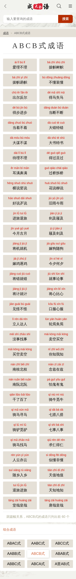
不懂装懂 (56, 79)
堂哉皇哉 (20, 502)
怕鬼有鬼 (56, 381)
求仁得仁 (56, 442)
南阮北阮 (20, 381)
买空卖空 (20, 351)
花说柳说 (56, 185)
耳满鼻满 (20, 170)
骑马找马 (20, 442)
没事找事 (20, 336)
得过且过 (56, 155)
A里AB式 (62, 564)
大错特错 (56, 125)
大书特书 (56, 140)
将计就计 (20, 291)
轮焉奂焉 (56, 321)
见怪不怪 (20, 306)
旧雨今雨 (56, 200)
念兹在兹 (56, 366)
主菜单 (70, 6)
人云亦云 (20, 457)
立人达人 (20, 321)
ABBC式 (14, 564)
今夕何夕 (56, 261)
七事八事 (56, 427)
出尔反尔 (20, 94)
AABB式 (13, 554)
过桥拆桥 (56, 170)
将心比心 (56, 291)
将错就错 (20, 276)
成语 (6, 33)
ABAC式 (14, 543)
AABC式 (38, 543)
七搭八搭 (56, 412)
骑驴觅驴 (20, 427)
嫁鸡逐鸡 (20, 261)
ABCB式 (38, 554)
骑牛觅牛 (56, 397)
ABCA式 (38, 564)
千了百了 (20, 397)
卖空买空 (56, 336)
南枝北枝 (20, 366)
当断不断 (56, 110)
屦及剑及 (56, 230)
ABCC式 (62, 543)
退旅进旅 (20, 487)
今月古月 (20, 230)
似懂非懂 (56, 457)
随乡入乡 (20, 472)
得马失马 (56, 94)
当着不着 (20, 125)
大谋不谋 (20, 140)
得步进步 (20, 110)
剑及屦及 (56, 215)
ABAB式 (62, 554)
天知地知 (56, 487)
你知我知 (56, 351)
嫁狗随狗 (56, 246)
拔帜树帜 (56, 64)
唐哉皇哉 (56, 502)
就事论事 (56, 276)
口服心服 (56, 306)
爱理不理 (20, 64)
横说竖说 (20, 185)
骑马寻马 (20, 412)
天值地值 (56, 472)
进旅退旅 (20, 215)
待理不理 (20, 155)
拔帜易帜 (20, 79)
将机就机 (20, 246)
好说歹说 (20, 200)
